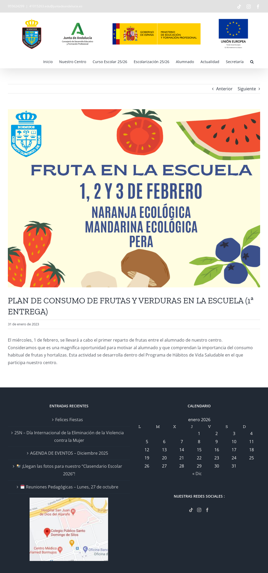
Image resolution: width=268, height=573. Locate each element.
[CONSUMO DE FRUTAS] (134, 198)
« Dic (197, 473)
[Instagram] (199, 510)
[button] (252, 61)
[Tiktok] (191, 510)
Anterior (224, 89)
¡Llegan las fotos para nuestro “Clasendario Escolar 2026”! (69, 470)
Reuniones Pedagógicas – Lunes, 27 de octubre (69, 487)
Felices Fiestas (69, 419)
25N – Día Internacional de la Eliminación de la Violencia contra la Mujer (69, 436)
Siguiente (247, 89)
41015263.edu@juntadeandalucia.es (55, 6)
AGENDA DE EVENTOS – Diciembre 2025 (69, 453)
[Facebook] (207, 510)
